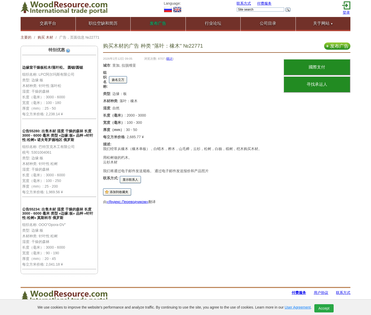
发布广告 (337, 46)
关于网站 (323, 23)
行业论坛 (213, 23)
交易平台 (48, 23)
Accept (324, 308)
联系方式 (244, 3)
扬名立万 (118, 80)
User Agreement (298, 307)
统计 (169, 58)
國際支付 (317, 67)
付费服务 (264, 3)
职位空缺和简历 (103, 23)
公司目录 (268, 23)
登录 (346, 12)
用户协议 (321, 293)
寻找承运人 (317, 84)
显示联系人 (130, 179)
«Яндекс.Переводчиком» (127, 202)
